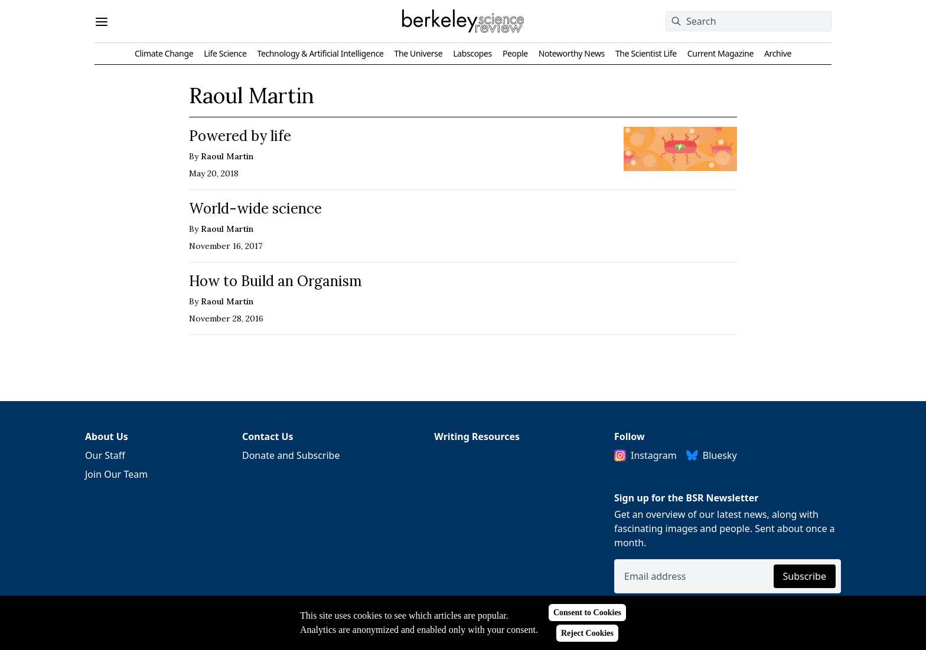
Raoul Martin (227, 156)
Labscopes (472, 53)
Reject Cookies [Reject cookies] (587, 633)
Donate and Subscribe (291, 455)
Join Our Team (116, 474)
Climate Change (164, 53)
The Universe (418, 53)
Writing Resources (477, 436)
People (515, 53)
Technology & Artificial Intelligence (320, 53)
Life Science (225, 53)
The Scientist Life (646, 53)
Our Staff (105, 455)
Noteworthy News (572, 53)
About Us (106, 436)
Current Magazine (720, 53)
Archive (777, 53)
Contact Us (268, 436)
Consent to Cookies (587, 612)
